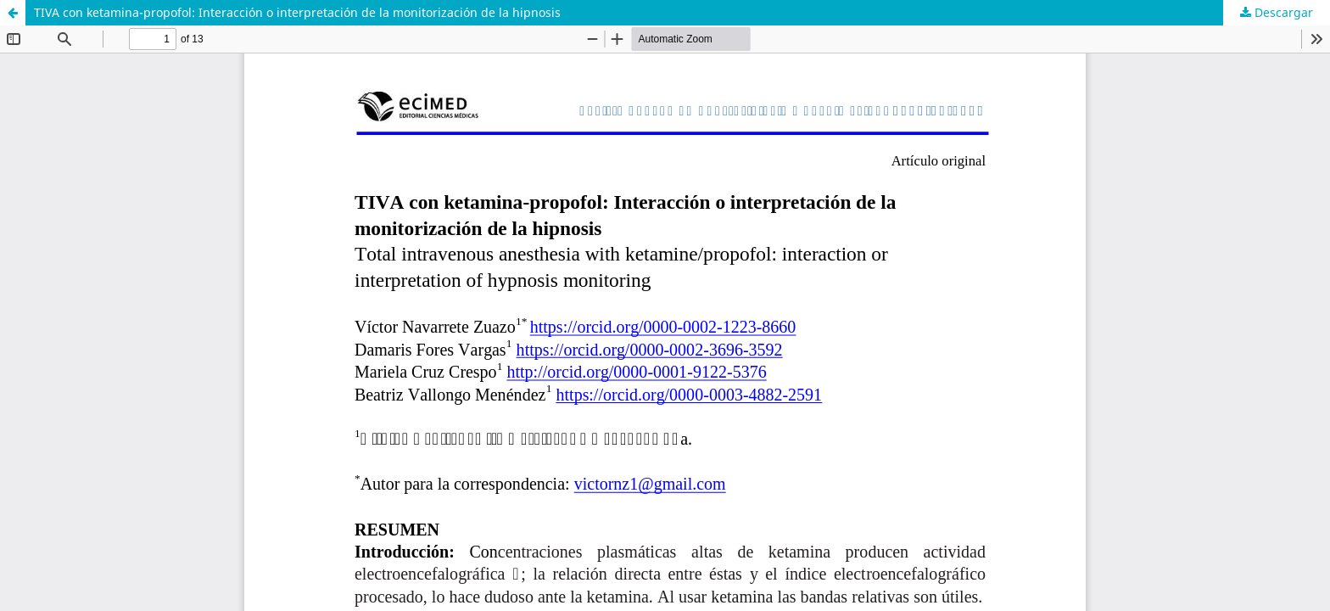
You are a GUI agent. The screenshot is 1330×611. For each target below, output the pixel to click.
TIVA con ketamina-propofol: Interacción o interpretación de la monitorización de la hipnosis (297, 12)
